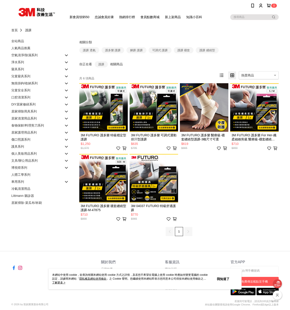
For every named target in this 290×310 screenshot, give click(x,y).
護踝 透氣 (89, 50)
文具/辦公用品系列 (24, 160)
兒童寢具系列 (20, 76)
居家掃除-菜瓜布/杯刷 (26, 203)
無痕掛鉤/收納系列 (24, 83)
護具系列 (17, 146)
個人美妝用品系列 (24, 153)
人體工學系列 (20, 174)
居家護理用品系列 (24, 132)
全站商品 (17, 41)
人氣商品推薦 (20, 48)
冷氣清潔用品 (20, 188)
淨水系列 (17, 62)
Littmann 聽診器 (22, 196)
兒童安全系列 (20, 90)
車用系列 (17, 181)
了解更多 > (58, 282)
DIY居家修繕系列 (23, 104)
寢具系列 (17, 69)
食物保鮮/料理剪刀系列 (27, 125)
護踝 (28, 30)
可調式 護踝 (160, 50)
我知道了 (223, 279)
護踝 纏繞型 (207, 50)
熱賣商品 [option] (247, 75)
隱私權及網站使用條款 (92, 278)
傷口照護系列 (20, 139)
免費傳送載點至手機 (254, 281)
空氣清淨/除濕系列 (24, 55)
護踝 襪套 (183, 50)
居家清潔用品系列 (24, 118)
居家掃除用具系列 (24, 111)
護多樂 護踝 (113, 50)
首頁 (14, 30)
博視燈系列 (19, 167)
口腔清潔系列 (20, 97)
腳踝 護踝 (136, 50)
